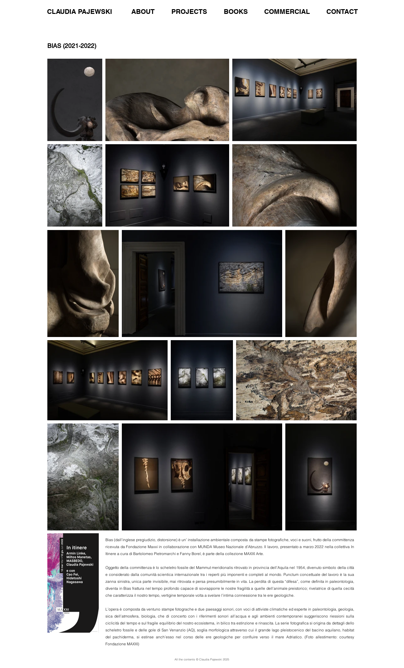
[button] (281, 9)
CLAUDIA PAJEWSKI (79, 11)
